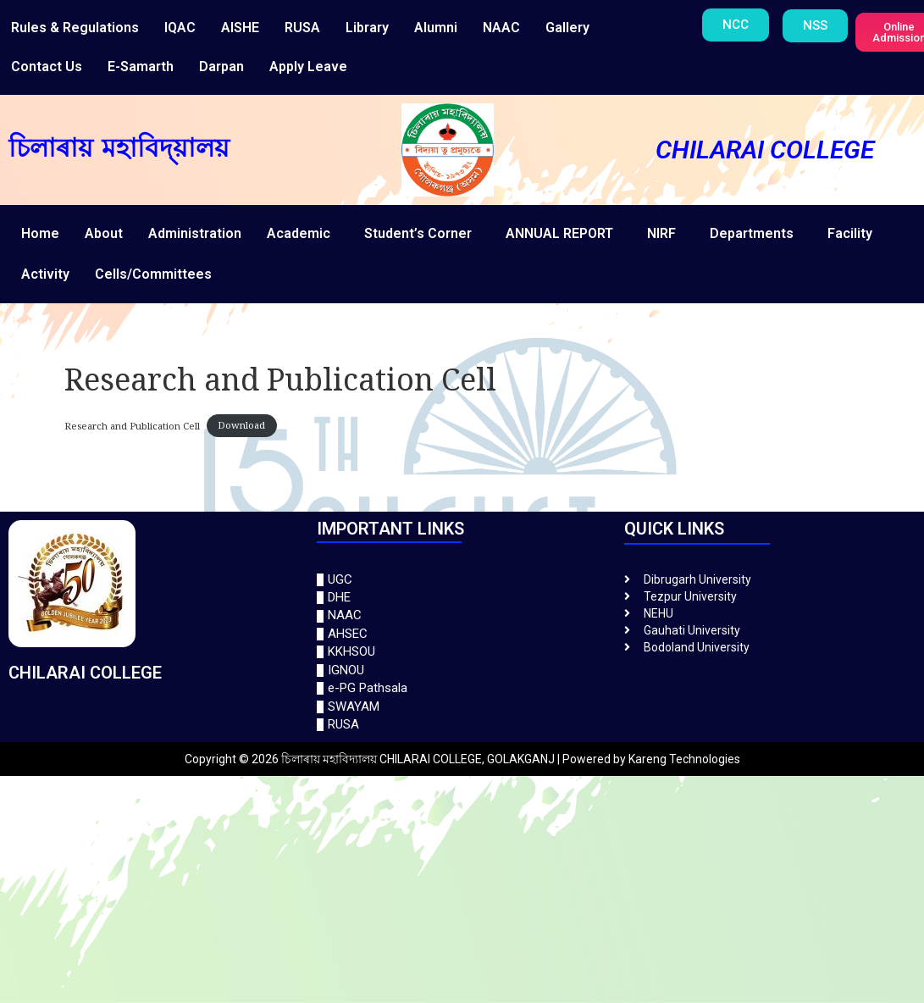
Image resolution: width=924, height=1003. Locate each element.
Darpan (221, 66)
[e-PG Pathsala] (462, 688)
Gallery (567, 27)
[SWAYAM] (462, 707)
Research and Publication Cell (132, 424)
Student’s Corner (418, 233)
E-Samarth (141, 66)
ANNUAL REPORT (559, 233)
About (104, 233)
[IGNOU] (462, 670)
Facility (849, 233)
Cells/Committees (153, 274)
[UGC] (462, 580)
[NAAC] (462, 615)
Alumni (435, 27)
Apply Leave (308, 66)
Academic (298, 233)
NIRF (661, 233)
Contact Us (46, 66)
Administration (194, 233)
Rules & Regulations (75, 27)
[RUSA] (462, 725)
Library (367, 27)
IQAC (180, 27)
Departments (752, 233)
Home (40, 233)
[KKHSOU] (462, 652)
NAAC (501, 27)
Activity (45, 274)
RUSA (302, 27)
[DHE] (462, 598)
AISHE (240, 27)
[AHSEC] (462, 634)
